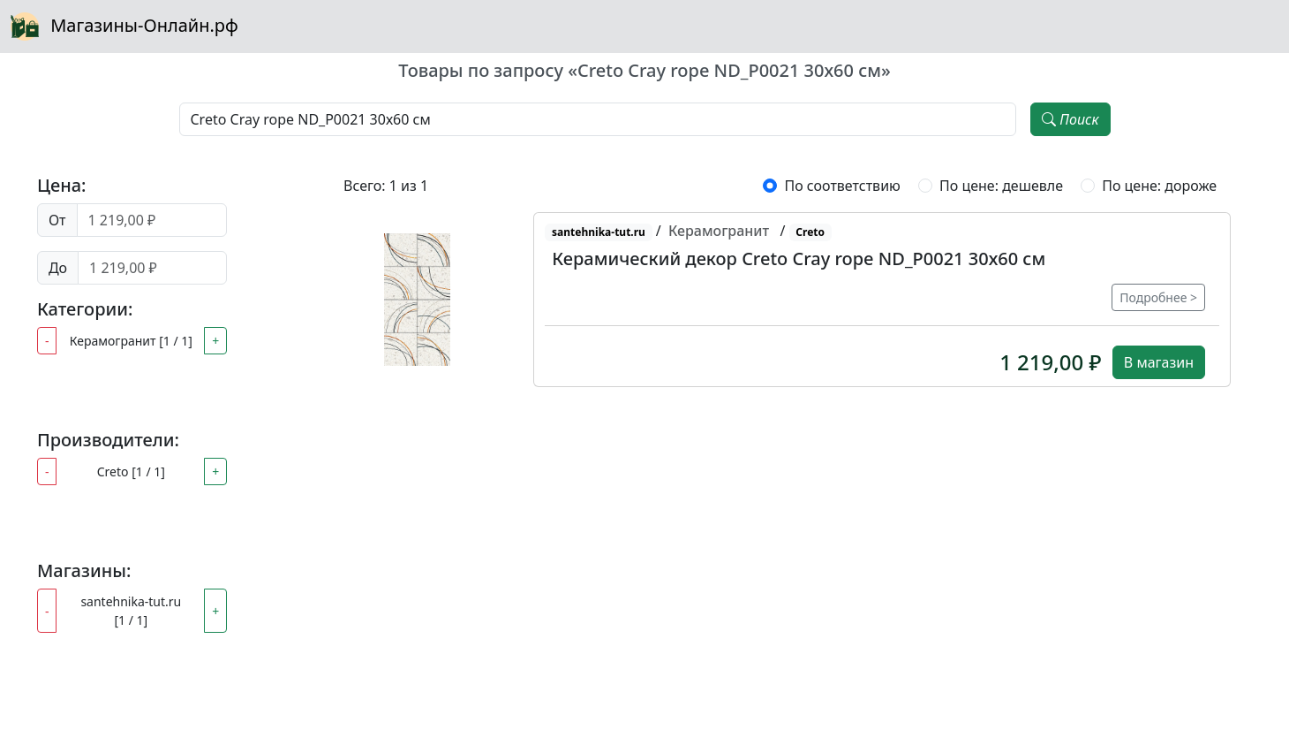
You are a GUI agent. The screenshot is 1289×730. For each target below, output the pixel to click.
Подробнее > (1158, 297)
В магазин (1159, 362)
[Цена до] (152, 268)
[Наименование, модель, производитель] (598, 119)
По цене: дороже (1159, 185)
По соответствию (842, 185)
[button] (417, 299)
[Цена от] (152, 220)
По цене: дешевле (1001, 185)
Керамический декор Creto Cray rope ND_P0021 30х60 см (798, 258)
